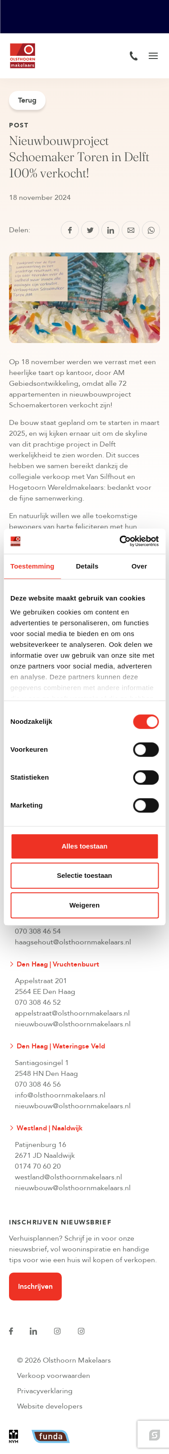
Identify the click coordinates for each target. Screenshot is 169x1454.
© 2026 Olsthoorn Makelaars (64, 1360)
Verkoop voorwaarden (53, 1376)
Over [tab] (139, 566)
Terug (27, 100)
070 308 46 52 (38, 1002)
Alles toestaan (85, 846)
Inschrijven (35, 1286)
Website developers (49, 1406)
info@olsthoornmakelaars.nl (60, 1095)
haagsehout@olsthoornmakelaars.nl (73, 942)
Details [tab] (87, 566)
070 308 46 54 (38, 931)
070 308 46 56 (38, 1084)
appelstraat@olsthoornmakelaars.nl (72, 1013)
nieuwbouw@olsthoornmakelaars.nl (73, 1024)
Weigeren (84, 905)
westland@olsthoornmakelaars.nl (68, 1177)
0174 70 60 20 (38, 1166)
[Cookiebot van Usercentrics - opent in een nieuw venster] (120, 541)
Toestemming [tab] (32, 566)
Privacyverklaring (45, 1391)
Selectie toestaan (84, 875)
